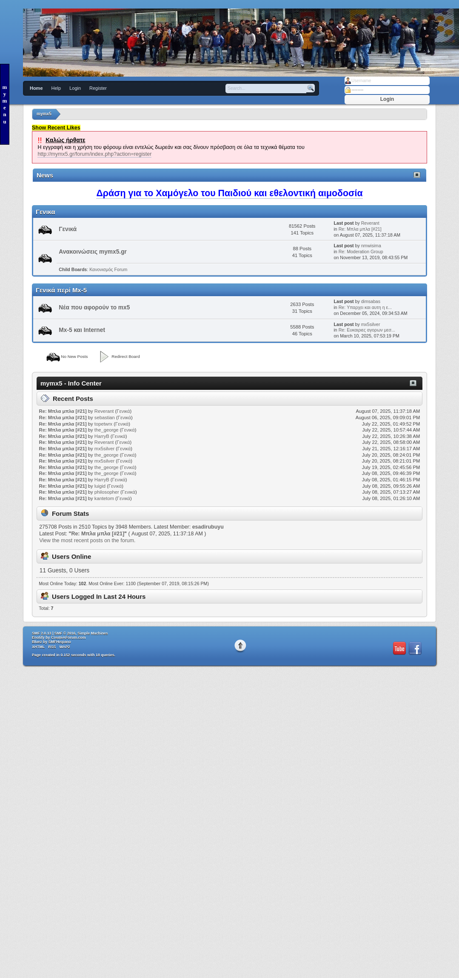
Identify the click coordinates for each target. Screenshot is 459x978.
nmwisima (371, 245)
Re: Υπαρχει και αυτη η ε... (365, 307)
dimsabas (370, 301)
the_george (106, 429)
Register (98, 88)
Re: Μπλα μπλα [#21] (360, 229)
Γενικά (68, 229)
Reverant (370, 223)
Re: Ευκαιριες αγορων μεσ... (367, 329)
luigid (99, 486)
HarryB (101, 436)
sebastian (104, 417)
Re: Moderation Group (361, 251)
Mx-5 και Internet (82, 330)
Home (36, 88)
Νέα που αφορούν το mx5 (94, 307)
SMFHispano (59, 642)
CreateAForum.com (68, 637)
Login (75, 88)
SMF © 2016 (65, 633)
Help (56, 88)
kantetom (104, 498)
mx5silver (370, 324)
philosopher (106, 492)
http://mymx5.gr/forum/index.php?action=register (94, 154)
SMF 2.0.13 (41, 633)
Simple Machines (92, 633)
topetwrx (103, 423)
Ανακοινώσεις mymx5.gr (93, 252)
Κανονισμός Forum (108, 269)
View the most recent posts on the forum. (87, 540)
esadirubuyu (208, 527)
